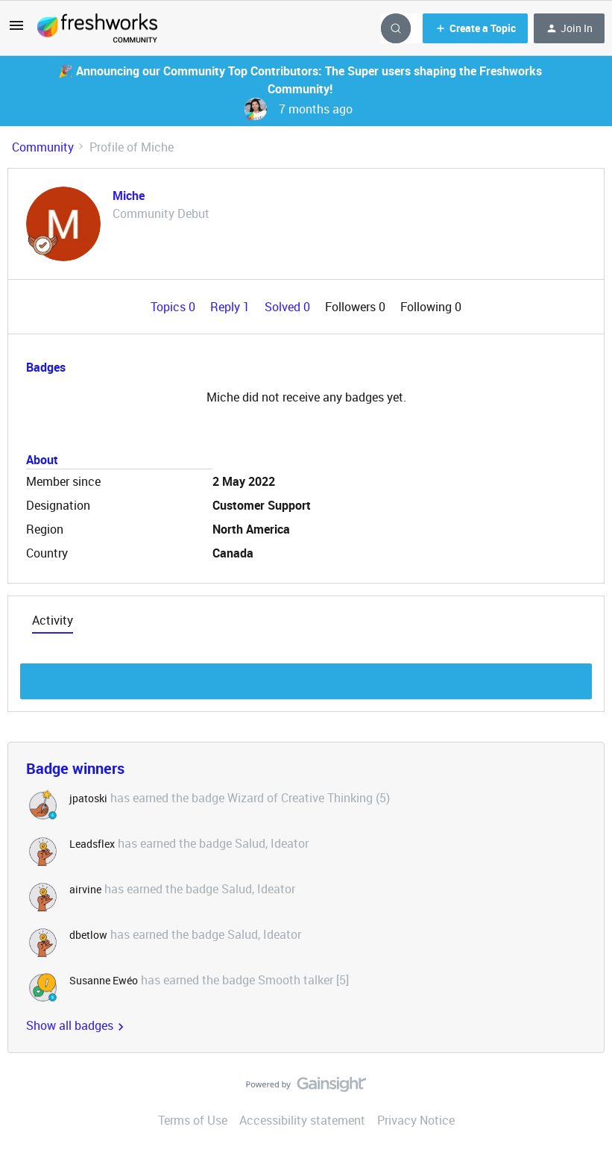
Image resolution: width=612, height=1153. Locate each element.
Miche (129, 195)
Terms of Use (192, 1120)
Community (43, 147)
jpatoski (88, 798)
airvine (85, 889)
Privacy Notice (416, 1120)
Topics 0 (174, 307)
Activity (52, 620)
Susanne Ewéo (103, 980)
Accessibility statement (302, 1120)
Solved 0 (289, 307)
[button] (16, 30)
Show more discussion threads (306, 677)
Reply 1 (231, 307)
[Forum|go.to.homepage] (97, 28)
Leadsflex (92, 844)
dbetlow (88, 935)
